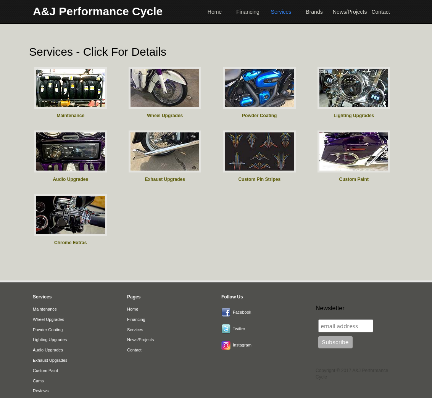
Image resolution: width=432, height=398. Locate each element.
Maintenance (70, 115)
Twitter (239, 328)
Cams (38, 381)
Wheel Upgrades (165, 115)
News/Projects (347, 12)
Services (281, 12)
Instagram (242, 345)
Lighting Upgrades (354, 115)
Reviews (41, 390)
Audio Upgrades (70, 179)
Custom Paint (354, 179)
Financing (248, 12)
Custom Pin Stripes (259, 179)
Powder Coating (259, 115)
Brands (314, 12)
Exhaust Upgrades (165, 179)
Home (215, 12)
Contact (380, 12)
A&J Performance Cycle (98, 11)
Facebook (242, 312)
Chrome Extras (70, 242)
